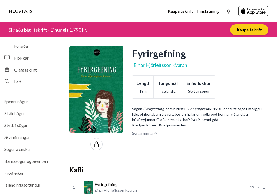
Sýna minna (145, 133)
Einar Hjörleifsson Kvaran (160, 65)
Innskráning (208, 11)
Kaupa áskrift (180, 11)
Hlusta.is (20, 11)
